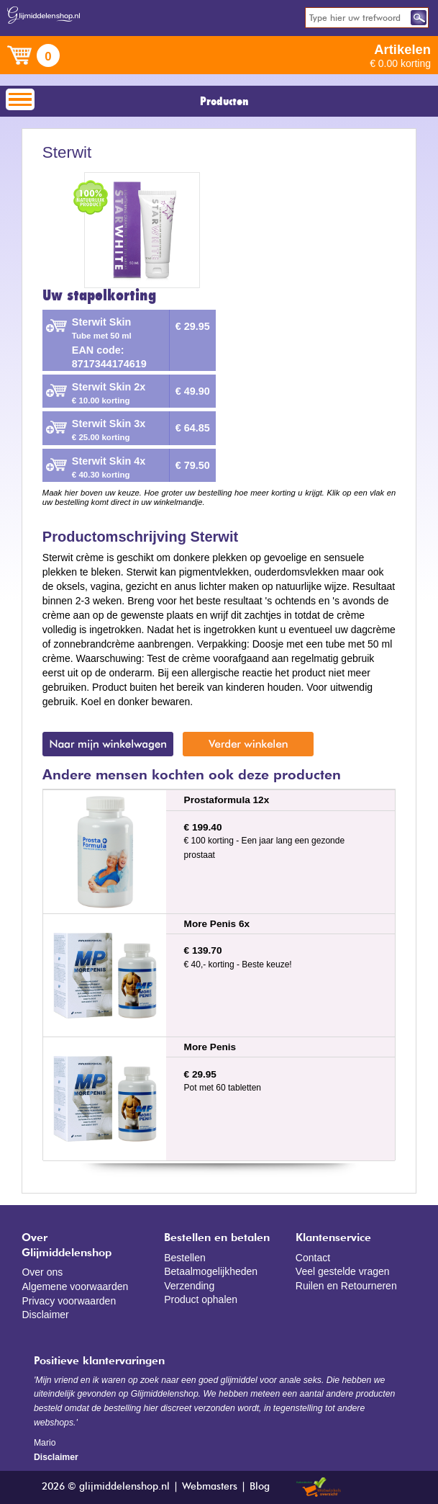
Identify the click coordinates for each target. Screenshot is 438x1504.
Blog (260, 1487)
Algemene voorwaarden (75, 1286)
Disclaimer (45, 1314)
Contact (313, 1257)
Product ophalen (200, 1299)
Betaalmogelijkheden (210, 1271)
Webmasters (209, 1487)
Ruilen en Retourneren (346, 1286)
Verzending (189, 1286)
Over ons (42, 1272)
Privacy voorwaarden (69, 1301)
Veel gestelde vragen (343, 1271)
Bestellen (185, 1257)
